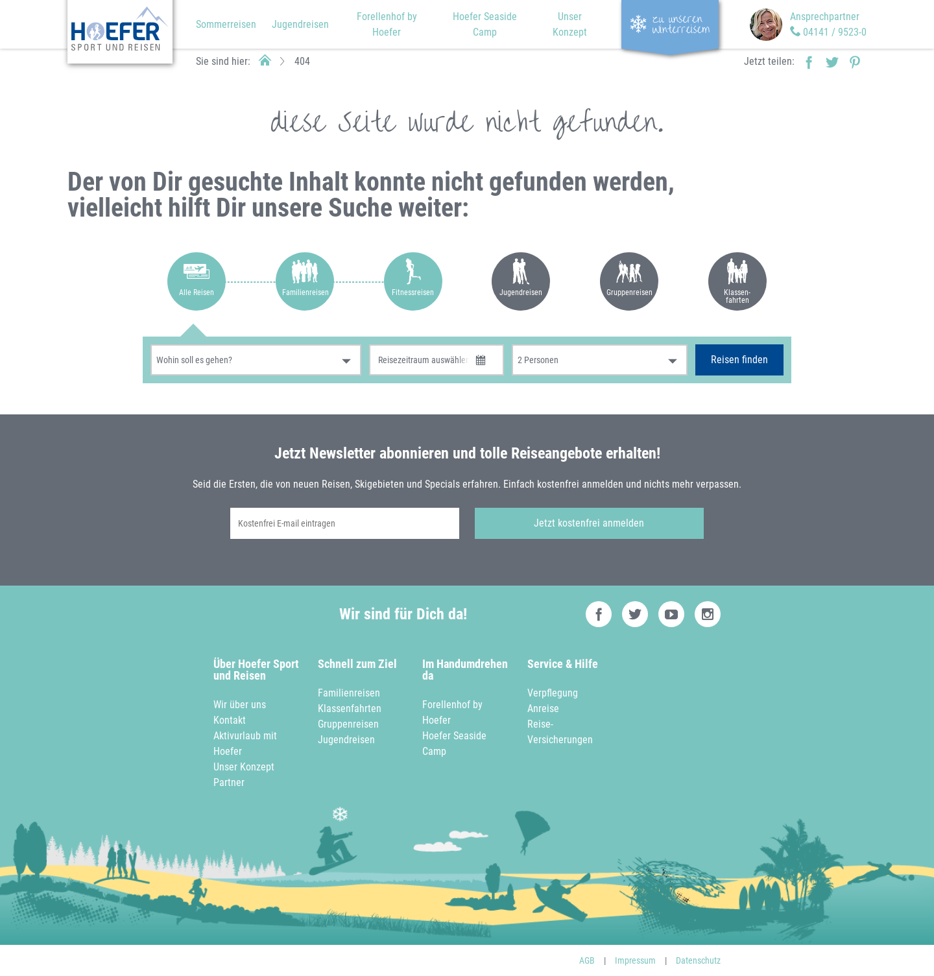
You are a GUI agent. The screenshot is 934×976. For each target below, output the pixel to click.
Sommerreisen (226, 24)
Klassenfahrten (349, 708)
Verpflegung (552, 693)
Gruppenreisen (348, 724)
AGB (587, 960)
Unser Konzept (243, 767)
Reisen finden (739, 359)
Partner (229, 782)
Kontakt (229, 720)
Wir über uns (239, 704)
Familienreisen (349, 693)
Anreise (543, 708)
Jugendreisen (300, 24)
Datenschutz (698, 960)
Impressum (635, 960)
